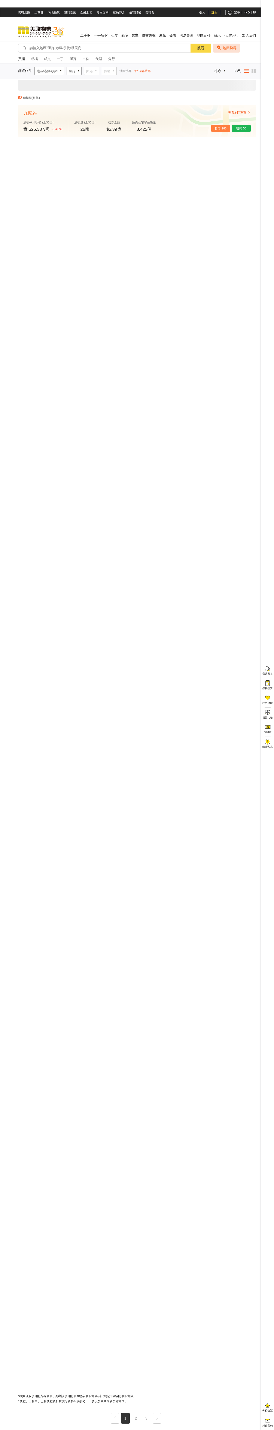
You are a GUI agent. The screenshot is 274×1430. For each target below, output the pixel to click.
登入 (202, 12)
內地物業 (54, 12)
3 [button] (146, 1418)
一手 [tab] (60, 59)
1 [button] (125, 1418)
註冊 (214, 12)
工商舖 (38, 12)
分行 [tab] (111, 59)
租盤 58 (241, 128)
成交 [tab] (47, 59)
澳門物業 (70, 12)
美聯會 (149, 12)
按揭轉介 (119, 12)
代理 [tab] (98, 59)
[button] (115, 1419)
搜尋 (201, 48)
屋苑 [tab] (73, 59)
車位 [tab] (85, 59)
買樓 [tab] (21, 59)
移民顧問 (103, 12)
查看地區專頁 (239, 112)
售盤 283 (220, 128)
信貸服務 (135, 12)
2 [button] (136, 1418)
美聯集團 (24, 12)
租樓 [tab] (34, 59)
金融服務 (86, 12)
